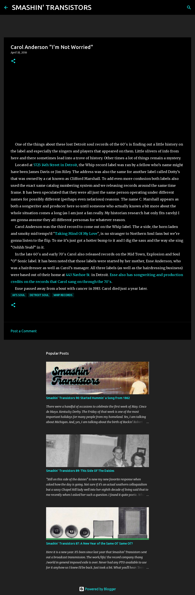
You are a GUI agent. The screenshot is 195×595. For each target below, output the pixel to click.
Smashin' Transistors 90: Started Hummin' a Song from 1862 (88, 398)
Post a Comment (24, 331)
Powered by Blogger (97, 589)
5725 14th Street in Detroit (55, 165)
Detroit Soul (39, 295)
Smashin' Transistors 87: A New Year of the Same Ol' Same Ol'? (89, 543)
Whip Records (63, 295)
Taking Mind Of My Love (76, 233)
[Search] (97, 7)
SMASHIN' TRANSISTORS (52, 7)
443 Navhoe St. (78, 275)
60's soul (18, 295)
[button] (13, 61)
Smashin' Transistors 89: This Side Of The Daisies (80, 470)
